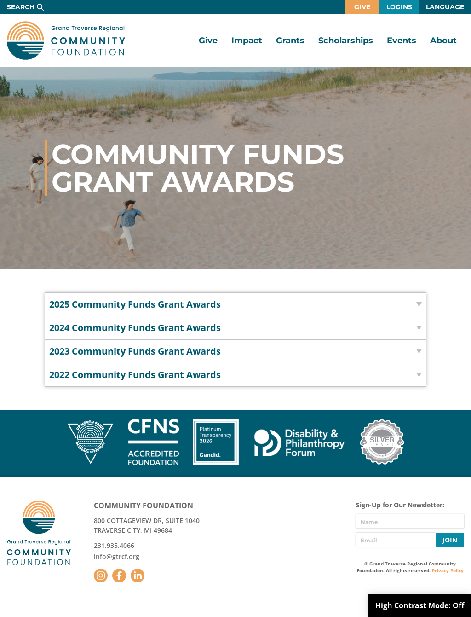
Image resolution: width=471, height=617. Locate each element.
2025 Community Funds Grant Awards (135, 304)
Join (449, 540)
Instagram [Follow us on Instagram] (101, 575)
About (443, 40)
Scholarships (345, 40)
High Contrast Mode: (419, 605)
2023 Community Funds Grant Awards (135, 351)
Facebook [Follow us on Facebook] (119, 575)
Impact (246, 40)
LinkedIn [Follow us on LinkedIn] (137, 575)
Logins (399, 7)
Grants (290, 40)
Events (401, 40)
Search (20, 7)
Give (362, 7)
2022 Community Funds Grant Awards (135, 374)
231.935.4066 (114, 545)
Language (445, 7)
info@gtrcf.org (116, 556)
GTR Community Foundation (66, 40)
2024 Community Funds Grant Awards (135, 327)
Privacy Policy (448, 570)
